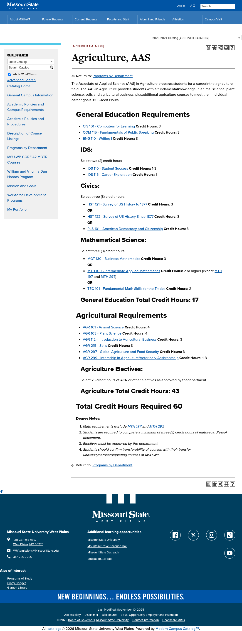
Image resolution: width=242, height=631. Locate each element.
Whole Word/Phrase (25, 74)
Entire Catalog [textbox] (18, 62)
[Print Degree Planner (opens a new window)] (208, 47)
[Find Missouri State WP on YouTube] (229, 553)
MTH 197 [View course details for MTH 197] (134, 426)
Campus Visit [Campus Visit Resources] (213, 19)
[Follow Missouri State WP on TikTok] (229, 535)
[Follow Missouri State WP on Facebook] (175, 535)
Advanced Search (21, 79)
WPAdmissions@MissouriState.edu (36, 550)
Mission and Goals (21, 185)
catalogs (54, 628)
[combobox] (196, 37)
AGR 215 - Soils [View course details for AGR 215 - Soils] (95, 345)
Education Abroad (99, 559)
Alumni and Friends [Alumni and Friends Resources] (152, 19)
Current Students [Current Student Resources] (86, 19)
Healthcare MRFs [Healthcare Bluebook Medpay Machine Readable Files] (173, 620)
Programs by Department (27, 147)
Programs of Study (19, 578)
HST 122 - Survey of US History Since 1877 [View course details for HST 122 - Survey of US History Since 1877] (120, 216)
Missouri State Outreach (103, 552)
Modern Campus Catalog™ (177, 628)
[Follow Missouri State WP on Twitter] (193, 535)
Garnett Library (17, 587)
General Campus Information (30, 95)
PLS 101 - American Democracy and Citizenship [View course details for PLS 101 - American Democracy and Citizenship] (125, 228)
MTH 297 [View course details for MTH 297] (108, 276)
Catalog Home (18, 85)
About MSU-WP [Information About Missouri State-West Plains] (20, 19)
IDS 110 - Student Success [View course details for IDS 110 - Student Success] (107, 168)
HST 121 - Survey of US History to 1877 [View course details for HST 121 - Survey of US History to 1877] (117, 204)
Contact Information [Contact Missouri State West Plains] (145, 620)
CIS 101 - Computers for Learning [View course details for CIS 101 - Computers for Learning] (109, 126)
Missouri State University (103, 540)
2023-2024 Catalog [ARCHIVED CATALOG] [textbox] (180, 38)
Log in (181, 5)
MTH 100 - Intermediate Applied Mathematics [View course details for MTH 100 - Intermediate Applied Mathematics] (123, 270)
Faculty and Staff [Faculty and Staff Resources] (118, 19)
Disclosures (109, 615)
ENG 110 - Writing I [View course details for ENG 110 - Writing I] (97, 138)
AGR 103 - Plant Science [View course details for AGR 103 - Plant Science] (102, 333)
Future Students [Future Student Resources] (52, 19)
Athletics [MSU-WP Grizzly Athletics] (178, 19)
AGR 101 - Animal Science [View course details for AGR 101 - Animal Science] (103, 327)
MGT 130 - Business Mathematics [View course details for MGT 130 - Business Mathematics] (113, 258)
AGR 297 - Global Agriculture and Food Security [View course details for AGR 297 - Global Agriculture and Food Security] (121, 351)
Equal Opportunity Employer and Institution (149, 615)
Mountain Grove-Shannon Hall (107, 546)
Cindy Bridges (16, 583)
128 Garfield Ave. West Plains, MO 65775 (28, 542)
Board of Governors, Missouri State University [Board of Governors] (98, 620)
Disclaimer (91, 615)
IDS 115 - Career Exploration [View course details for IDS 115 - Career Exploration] (109, 174)
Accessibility (72, 615)
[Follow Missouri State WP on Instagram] (211, 535)
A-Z (192, 5)
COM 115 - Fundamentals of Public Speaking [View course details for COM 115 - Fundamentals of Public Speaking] (118, 132)
